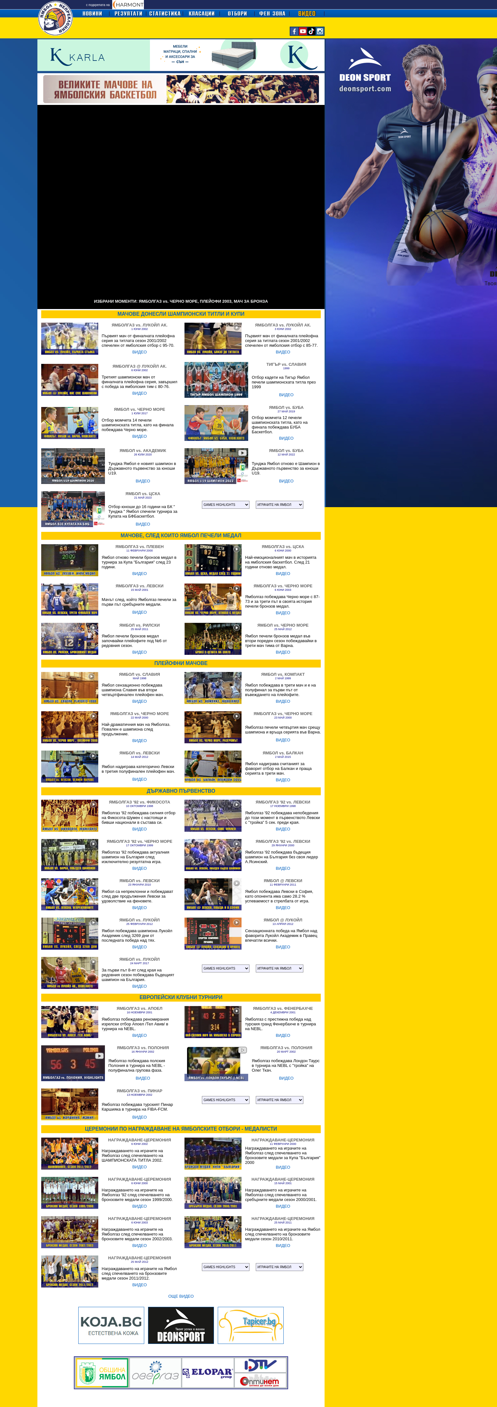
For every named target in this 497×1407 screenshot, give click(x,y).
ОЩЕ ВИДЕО (181, 1296)
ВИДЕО (139, 352)
